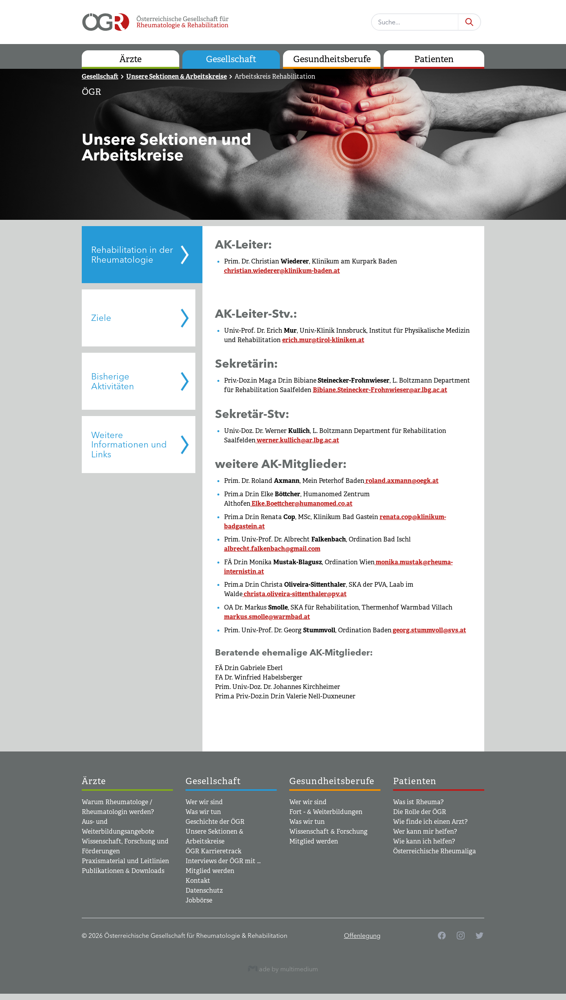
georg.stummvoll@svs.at (428, 630)
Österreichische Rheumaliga (434, 851)
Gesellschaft (231, 59)
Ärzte (130, 59)
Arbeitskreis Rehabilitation (275, 76)
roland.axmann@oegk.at (401, 481)
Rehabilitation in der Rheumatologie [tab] (132, 254)
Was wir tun (203, 812)
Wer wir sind (204, 802)
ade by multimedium (283, 968)
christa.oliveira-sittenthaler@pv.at (295, 594)
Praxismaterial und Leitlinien (125, 861)
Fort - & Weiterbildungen (325, 812)
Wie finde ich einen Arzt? (430, 822)
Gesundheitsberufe (332, 59)
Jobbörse (199, 900)
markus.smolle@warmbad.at (267, 617)
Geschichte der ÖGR (215, 822)
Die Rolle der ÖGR (419, 812)
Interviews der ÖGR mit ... (223, 861)
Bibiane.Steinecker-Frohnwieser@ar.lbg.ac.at (380, 390)
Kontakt (198, 881)
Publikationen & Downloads (123, 871)
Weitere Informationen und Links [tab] (129, 444)
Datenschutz (204, 890)
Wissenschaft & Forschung (328, 831)
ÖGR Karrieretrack (213, 851)
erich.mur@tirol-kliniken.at (323, 340)
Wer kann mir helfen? (425, 831)
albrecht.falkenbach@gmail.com (272, 549)
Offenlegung (362, 935)
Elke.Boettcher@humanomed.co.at (301, 503)
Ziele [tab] (101, 317)
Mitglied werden (210, 871)
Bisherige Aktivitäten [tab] (112, 381)
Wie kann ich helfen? (424, 841)
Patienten (434, 59)
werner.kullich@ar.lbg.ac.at (297, 440)
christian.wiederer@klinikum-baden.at (282, 271)
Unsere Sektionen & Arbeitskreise (176, 76)
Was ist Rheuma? (418, 802)
